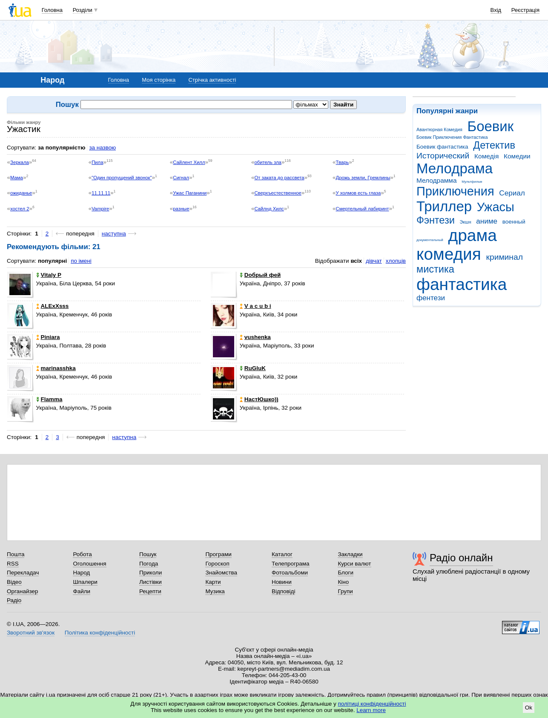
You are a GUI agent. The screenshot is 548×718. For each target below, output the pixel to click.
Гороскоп (217, 563)
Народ (81, 572)
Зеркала (19, 162)
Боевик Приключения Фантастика (452, 137)
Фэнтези (435, 220)
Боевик (491, 126)
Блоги (345, 572)
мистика (435, 269)
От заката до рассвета (279, 177)
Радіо (14, 600)
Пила (97, 162)
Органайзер (22, 591)
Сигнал (181, 177)
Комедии (517, 156)
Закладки (350, 554)
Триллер (444, 206)
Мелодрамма (436, 180)
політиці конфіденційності (372, 704)
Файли (81, 591)
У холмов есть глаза (358, 192)
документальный (429, 240)
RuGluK (253, 368)
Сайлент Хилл (189, 162)
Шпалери (85, 582)
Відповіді (284, 591)
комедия (448, 254)
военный (513, 221)
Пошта (15, 554)
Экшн (465, 221)
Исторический (442, 155)
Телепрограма (291, 563)
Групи (345, 591)
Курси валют (354, 563)
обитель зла (267, 162)
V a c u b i (255, 306)
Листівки (150, 582)
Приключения (455, 191)
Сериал (512, 193)
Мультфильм (472, 182)
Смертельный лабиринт (362, 208)
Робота (82, 554)
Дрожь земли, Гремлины (363, 177)
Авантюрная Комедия (439, 129)
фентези (430, 298)
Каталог (282, 554)
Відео (14, 582)
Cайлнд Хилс (269, 208)
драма (472, 235)
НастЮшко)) (259, 399)
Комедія (486, 156)
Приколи (150, 572)
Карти (213, 582)
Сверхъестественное (277, 192)
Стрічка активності (212, 80)
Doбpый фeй (260, 275)
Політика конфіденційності (100, 632)
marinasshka (56, 368)
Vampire (100, 208)
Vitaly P (48, 275)
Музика (214, 591)
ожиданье (21, 192)
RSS (13, 563)
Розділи (82, 10)
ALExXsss (52, 306)
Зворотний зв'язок (31, 632)
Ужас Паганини (190, 192)
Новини (282, 582)
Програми (218, 554)
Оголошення (89, 563)
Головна (52, 10)
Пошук (148, 554)
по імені (81, 261)
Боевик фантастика (442, 147)
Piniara (48, 337)
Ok (528, 707)
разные (181, 208)
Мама (16, 177)
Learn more (371, 710)
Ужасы (495, 207)
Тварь (342, 162)
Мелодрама (454, 168)
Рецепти (150, 591)
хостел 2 (19, 208)
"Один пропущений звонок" (122, 177)
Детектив (494, 145)
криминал (504, 257)
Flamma (49, 399)
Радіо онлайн (461, 557)
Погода (148, 563)
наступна (114, 233)
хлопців (396, 261)
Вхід (496, 10)
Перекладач (23, 572)
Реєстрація (525, 10)
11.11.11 (101, 192)
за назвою (102, 147)
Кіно (343, 582)
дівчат (374, 261)
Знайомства (221, 572)
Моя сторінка (158, 80)
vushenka (255, 337)
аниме (486, 221)
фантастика (461, 284)
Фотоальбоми (290, 572)
